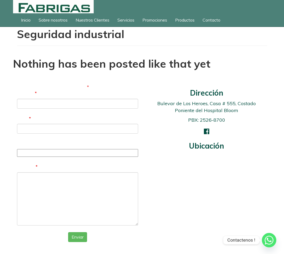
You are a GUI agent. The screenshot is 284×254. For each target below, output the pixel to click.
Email (24, 118)
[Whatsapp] (269, 240)
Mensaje (27, 166)
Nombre (27, 93)
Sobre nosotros (53, 20)
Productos (185, 20)
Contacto (211, 20)
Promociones (154, 20)
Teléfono (26, 143)
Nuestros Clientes (92, 20)
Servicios (125, 20)
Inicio (26, 20)
